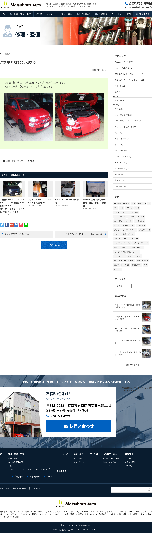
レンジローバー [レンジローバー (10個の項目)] (120, 260)
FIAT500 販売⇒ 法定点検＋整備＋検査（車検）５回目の (95, 203)
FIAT (32, 161)
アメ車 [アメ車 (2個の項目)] (136, 208)
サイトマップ (37, 488)
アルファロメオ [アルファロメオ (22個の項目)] (120, 212)
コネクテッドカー (110, 462)
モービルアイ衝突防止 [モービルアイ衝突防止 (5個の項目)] (122, 252)
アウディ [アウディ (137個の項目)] (128, 208)
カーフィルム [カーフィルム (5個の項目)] (140, 221)
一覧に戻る (7, 54)
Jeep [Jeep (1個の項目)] (121, 208)
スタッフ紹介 (130, 462)
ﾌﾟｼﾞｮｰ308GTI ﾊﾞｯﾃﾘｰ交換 (17, 234)
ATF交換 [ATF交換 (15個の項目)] (126, 203)
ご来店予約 (18, 476)
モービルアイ (108, 465)
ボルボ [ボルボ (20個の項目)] (116, 247)
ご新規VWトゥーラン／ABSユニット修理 (127, 318)
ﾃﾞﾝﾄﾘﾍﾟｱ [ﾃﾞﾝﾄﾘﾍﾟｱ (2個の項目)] (117, 269)
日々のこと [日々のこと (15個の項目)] (125, 265)
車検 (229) (119, 145)
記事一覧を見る (132, 365)
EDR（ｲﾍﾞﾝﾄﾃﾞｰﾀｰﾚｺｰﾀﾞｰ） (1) (127, 68)
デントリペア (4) (124, 157)
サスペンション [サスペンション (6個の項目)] (129, 225)
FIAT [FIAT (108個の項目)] (116, 208)
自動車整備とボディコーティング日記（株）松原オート (137, 389)
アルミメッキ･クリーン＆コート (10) (130, 80)
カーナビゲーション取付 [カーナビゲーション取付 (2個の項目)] (123, 221)
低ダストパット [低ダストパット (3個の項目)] (142, 260)
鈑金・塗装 (66, 13)
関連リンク (4, 488)
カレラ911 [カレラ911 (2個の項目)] (132, 217)
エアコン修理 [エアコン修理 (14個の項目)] (133, 212)
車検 (10, 465)
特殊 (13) (118, 133)
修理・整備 (10, 161)
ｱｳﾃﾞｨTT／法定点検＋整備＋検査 (127, 341)
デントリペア (79, 462)
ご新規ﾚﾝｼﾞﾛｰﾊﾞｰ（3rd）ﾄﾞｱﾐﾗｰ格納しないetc (83, 234)
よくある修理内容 (15, 462)
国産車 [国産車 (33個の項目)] (116, 265)
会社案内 (126, 13)
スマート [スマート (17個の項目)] (133, 230)
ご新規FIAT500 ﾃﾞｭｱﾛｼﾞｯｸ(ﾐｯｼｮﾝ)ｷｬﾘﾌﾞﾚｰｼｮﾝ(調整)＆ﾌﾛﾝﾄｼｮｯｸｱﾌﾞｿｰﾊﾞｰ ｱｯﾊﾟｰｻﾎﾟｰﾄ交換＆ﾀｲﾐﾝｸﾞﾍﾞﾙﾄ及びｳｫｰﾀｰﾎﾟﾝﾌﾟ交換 (15, 206)
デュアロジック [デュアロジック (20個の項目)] (144, 230)
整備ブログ (144, 13)
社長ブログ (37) (121, 186)
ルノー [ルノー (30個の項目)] (130, 256)
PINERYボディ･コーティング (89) (128, 121)
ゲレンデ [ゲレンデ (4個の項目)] (117, 225)
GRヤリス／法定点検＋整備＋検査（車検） (128, 353)
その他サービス (106, 13)
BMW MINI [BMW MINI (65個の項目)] (142, 203)
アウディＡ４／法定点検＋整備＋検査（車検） (127, 306)
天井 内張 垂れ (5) (122, 139)
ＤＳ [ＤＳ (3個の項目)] (145, 265)
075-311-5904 (60, 416)
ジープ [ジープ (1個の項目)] (125, 230)
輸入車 (20, 161)
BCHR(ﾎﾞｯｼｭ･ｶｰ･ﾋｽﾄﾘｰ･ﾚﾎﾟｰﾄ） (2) (129, 74)
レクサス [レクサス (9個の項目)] (138, 256)
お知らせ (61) (120, 86)
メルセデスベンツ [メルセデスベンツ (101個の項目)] (136, 247)
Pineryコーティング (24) (124, 62)
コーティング (46, 13)
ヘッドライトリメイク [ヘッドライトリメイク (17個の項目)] (122, 243)
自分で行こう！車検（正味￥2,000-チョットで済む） (29, 469)
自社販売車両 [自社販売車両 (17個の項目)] (137, 265)
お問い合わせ (81, 426)
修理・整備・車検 (22, 13)
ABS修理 (86, 13)
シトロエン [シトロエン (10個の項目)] (141, 225)
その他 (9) (119, 174)
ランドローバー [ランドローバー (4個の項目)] (120, 256)
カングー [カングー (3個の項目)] (141, 217)
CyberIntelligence (93, 530)
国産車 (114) (120, 180)
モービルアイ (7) (121, 163)
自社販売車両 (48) (122, 168)
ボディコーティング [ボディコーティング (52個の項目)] (140, 243)
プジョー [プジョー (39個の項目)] (134, 239)
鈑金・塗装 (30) (121, 151)
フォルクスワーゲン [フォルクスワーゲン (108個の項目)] (121, 239)
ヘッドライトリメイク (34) (125, 127)
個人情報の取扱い (20, 488)
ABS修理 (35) (120, 109)
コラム (49, 476)
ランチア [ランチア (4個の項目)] (136, 252)
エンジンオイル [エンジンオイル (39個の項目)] (120, 217)
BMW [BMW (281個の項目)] (133, 203)
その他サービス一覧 (111, 458)
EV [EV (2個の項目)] (149, 203)
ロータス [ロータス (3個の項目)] (131, 260)
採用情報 (128, 465)
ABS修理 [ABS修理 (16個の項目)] (117, 203)
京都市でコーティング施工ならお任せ (76, 525)
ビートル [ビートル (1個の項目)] (131, 234)
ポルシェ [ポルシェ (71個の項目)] (124, 247)
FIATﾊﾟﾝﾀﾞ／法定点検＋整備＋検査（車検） (127, 329)
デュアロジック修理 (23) (125, 115)
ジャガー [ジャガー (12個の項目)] (117, 230)
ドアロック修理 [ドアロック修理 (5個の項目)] (120, 234)
